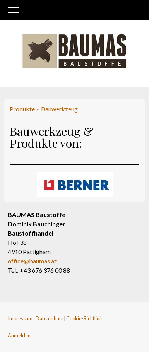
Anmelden (19, 335)
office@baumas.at (32, 261)
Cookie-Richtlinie (84, 318)
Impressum (20, 318)
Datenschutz (49, 318)
